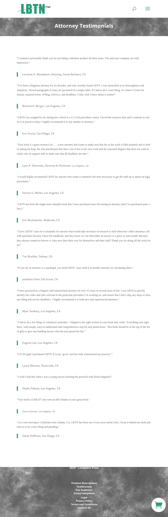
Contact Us (84, 507)
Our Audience (84, 490)
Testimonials (84, 486)
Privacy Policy (84, 500)
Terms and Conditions (84, 504)
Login (84, 497)
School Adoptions (84, 493)
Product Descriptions (84, 483)
